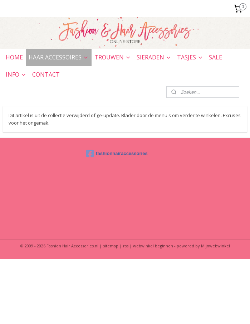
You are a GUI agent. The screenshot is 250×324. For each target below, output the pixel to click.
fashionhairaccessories (117, 153)
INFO (16, 74)
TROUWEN (112, 57)
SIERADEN (154, 57)
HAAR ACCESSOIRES (59, 57)
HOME (14, 57)
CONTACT (46, 74)
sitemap (110, 245)
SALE (215, 57)
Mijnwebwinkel (215, 245)
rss (125, 245)
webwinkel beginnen (153, 245)
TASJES (190, 57)
